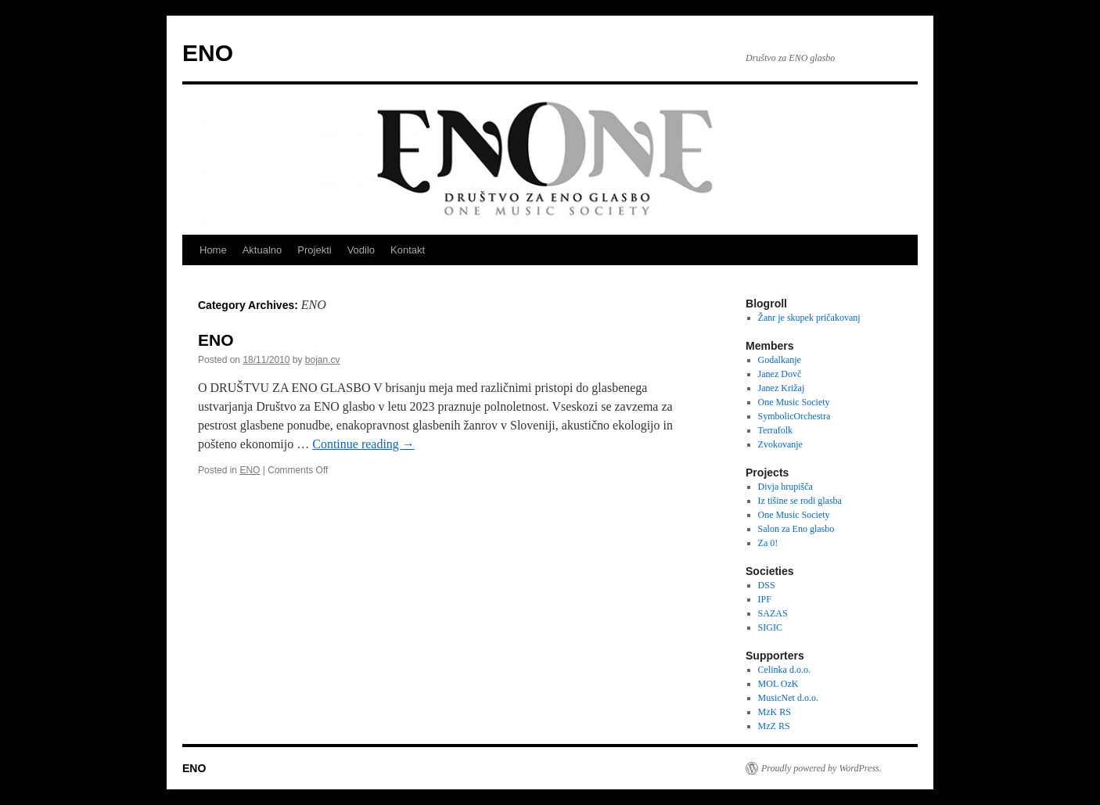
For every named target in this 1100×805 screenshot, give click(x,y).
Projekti (314, 250)
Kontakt (407, 250)
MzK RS (774, 711)
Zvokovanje (780, 444)
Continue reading (363, 444)
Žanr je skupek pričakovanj (809, 317)
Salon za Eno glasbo (796, 528)
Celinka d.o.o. (784, 669)
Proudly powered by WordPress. (821, 768)
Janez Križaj (781, 388)
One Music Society (794, 402)
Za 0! (768, 542)
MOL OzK (778, 683)
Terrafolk (775, 430)
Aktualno (262, 250)
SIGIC (770, 627)
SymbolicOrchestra (794, 416)
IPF (764, 599)
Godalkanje (779, 359)
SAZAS (773, 613)
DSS (766, 585)
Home (213, 250)
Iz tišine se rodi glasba (800, 500)
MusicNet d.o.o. (788, 697)
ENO (207, 53)
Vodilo (361, 250)
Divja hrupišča (785, 486)
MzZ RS (774, 726)
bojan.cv (322, 359)
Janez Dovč (780, 373)
